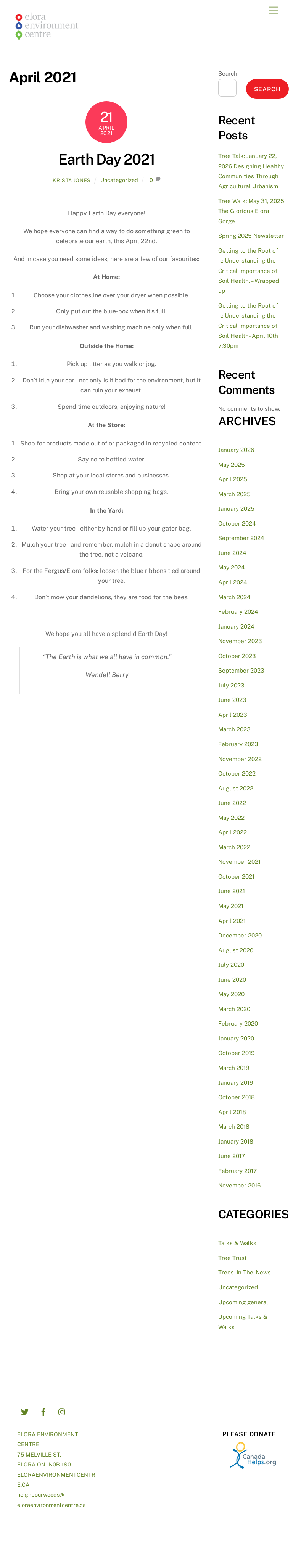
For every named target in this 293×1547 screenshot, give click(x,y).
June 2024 (232, 553)
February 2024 (238, 611)
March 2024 (234, 597)
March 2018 (234, 1126)
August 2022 (235, 788)
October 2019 (236, 1053)
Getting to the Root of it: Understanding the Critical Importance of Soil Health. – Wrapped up (248, 270)
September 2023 (241, 670)
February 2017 (237, 1171)
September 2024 (241, 538)
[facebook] (43, 1411)
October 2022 (237, 773)
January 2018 (235, 1141)
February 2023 (238, 744)
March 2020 (234, 1009)
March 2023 (234, 729)
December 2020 (240, 935)
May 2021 (230, 906)
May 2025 (231, 464)
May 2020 (231, 994)
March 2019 (233, 1068)
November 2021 (239, 861)
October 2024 (237, 523)
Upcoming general (243, 1302)
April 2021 (232, 921)
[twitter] (24, 1411)
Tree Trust (232, 1258)
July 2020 (231, 964)
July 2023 (231, 685)
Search (227, 73)
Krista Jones (72, 180)
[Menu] (273, 10)
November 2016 (239, 1185)
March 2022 (234, 847)
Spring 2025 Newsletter (251, 235)
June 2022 (232, 803)
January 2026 (236, 450)
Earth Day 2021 (106, 159)
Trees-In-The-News (244, 1272)
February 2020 (238, 1023)
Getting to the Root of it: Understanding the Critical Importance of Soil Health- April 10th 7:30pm (248, 325)
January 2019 (235, 1082)
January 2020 (236, 1038)
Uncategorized (119, 180)
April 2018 (232, 1112)
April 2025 (232, 479)
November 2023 (240, 641)
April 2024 (232, 582)
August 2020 (235, 950)
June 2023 (232, 700)
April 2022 (232, 832)
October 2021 (236, 876)
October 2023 (237, 656)
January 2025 (236, 508)
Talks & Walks (237, 1243)
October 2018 (236, 1097)
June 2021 (231, 891)
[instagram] (62, 1411)
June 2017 (231, 1156)
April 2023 (232, 714)
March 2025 (234, 494)
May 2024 (231, 567)
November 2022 (240, 759)
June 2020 (232, 979)
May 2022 (231, 818)
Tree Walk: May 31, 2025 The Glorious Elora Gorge (251, 211)
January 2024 (236, 626)
